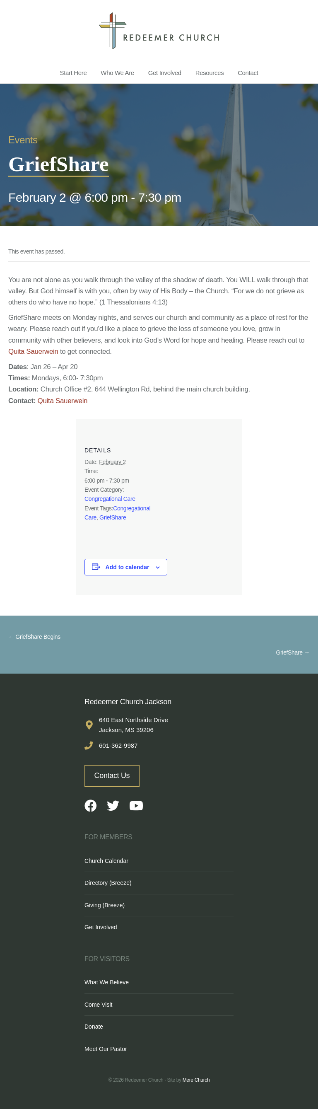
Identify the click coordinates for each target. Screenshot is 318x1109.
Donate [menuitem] (93, 1026)
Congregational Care (109, 498)
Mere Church (196, 1080)
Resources (209, 72)
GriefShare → (293, 652)
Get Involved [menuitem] (100, 927)
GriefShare (112, 517)
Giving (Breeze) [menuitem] (104, 905)
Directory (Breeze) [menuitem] (108, 882)
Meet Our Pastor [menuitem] (105, 1049)
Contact (248, 72)
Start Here (73, 72)
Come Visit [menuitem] (98, 1004)
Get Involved (164, 72)
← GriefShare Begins (34, 636)
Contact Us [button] (112, 775)
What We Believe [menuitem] (106, 982)
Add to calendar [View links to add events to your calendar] (127, 567)
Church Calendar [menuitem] (106, 861)
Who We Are (117, 72)
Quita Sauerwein (33, 351)
